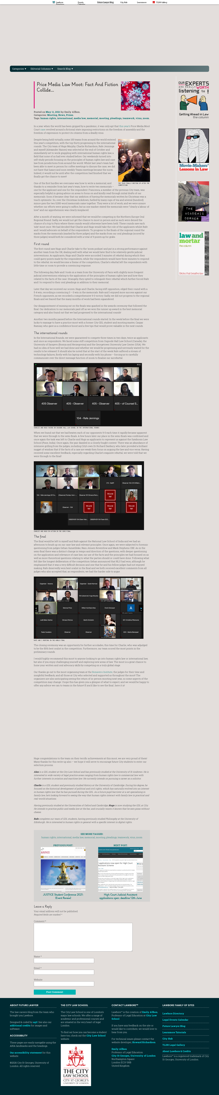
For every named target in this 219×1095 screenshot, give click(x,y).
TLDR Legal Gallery (173, 1044)
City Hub (167, 1038)
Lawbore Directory (173, 1013)
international (65, 118)
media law (80, 118)
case (42, 129)
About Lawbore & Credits (176, 1051)
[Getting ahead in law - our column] (193, 99)
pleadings (116, 118)
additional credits (20, 1025)
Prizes (69, 114)
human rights (48, 118)
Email (37, 968)
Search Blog (65, 68)
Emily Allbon (149, 1012)
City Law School (96, 1035)
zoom (146, 118)
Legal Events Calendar (175, 1019)
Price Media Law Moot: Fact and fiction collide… (77, 87)
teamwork (129, 118)
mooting (104, 118)
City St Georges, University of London (134, 1055)
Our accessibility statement (26, 1052)
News (61, 114)
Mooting (52, 114)
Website (38, 979)
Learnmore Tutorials (174, 1032)
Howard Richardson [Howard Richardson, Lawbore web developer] (143, 1042)
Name (38, 956)
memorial (92, 118)
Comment (40, 921)
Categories (19, 68)
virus (139, 118)
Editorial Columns (42, 68)
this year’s (124, 126)
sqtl (35, 1022)
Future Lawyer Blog (173, 1026)
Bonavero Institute (102, 672)
